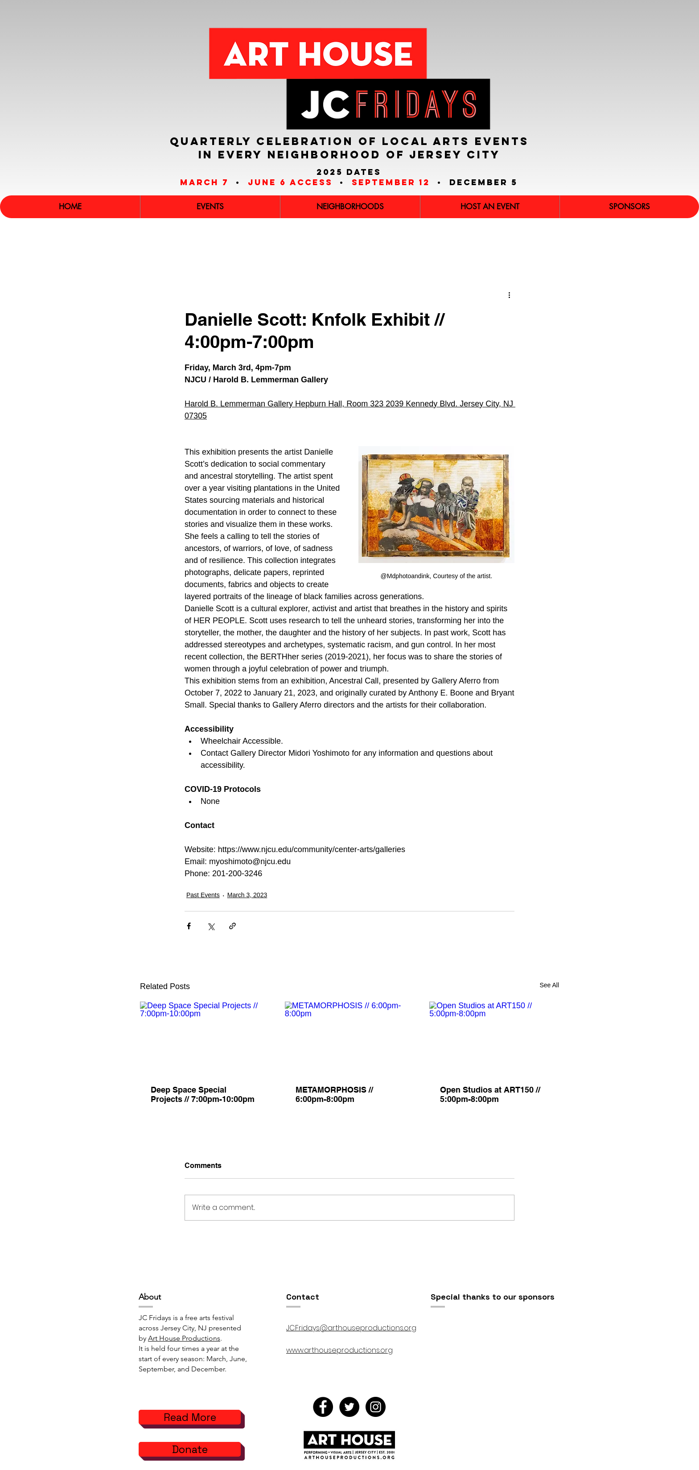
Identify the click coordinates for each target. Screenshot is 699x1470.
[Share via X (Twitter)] (210, 926)
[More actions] (509, 295)
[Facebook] (323, 1407)
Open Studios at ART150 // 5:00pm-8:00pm (490, 1094)
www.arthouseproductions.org (339, 1350)
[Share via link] (232, 926)
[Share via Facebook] (189, 926)
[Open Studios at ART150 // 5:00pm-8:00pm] (494, 1038)
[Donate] (190, 1449)
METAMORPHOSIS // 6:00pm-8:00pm (334, 1094)
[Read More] (190, 1417)
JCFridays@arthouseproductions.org (351, 1328)
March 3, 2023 (247, 895)
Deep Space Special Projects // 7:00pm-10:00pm (203, 1094)
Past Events (203, 895)
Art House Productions (184, 1338)
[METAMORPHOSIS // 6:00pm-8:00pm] (350, 1038)
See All (549, 985)
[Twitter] (349, 1407)
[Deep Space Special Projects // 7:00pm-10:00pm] (205, 1038)
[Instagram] (376, 1407)
